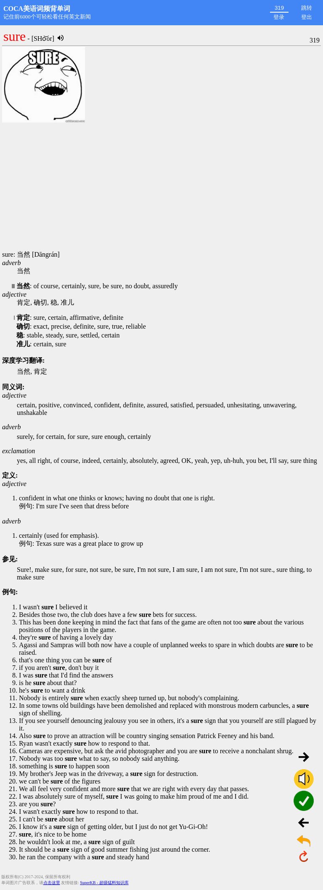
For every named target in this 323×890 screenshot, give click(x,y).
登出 (306, 17)
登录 (278, 17)
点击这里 (51, 882)
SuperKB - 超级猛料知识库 (104, 882)
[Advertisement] (161, 187)
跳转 (306, 8)
